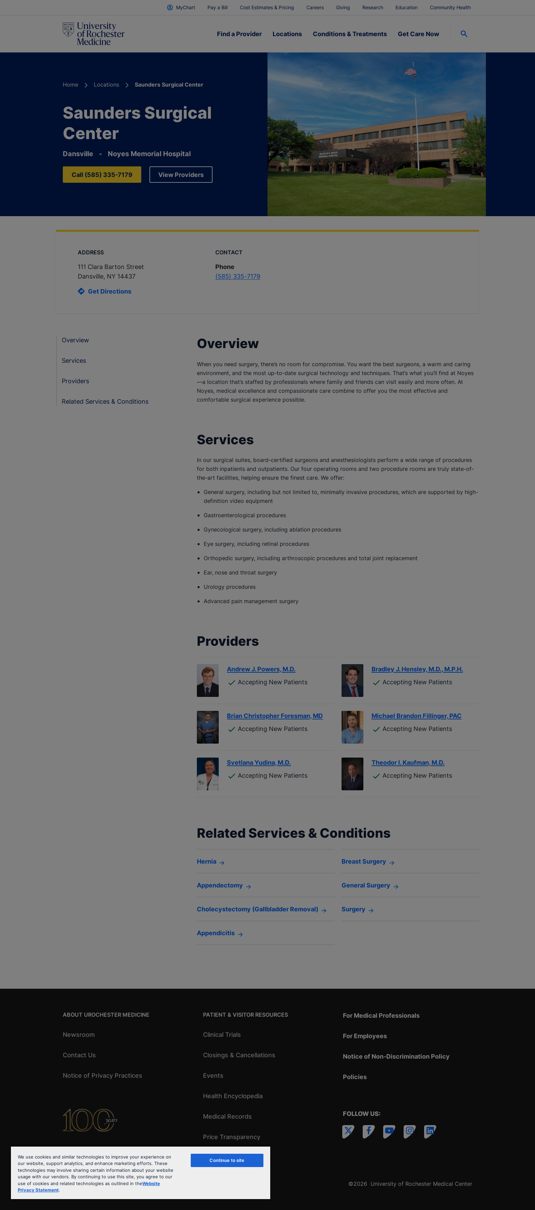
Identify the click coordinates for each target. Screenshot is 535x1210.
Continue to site (226, 1160)
